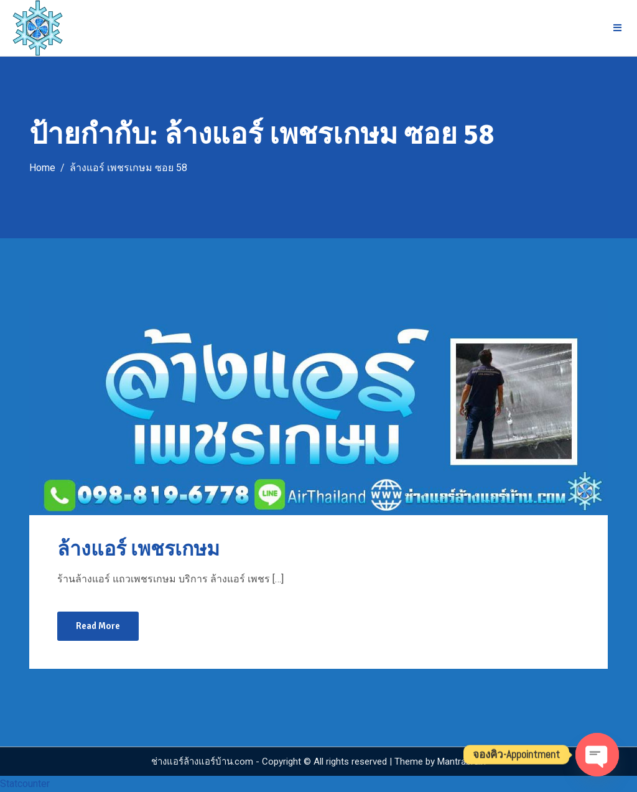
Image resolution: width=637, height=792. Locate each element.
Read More (98, 625)
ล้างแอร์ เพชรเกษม (138, 549)
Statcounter (25, 784)
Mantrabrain (461, 761)
